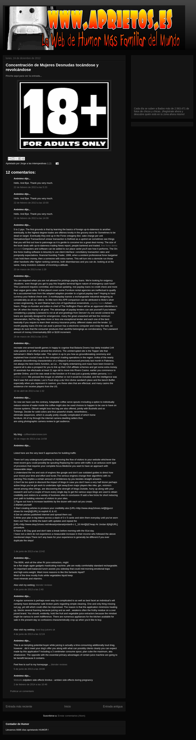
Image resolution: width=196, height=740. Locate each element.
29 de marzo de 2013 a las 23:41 (31, 336)
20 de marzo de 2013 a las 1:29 (30, 269)
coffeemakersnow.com (35, 434)
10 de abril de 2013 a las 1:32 (29, 391)
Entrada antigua (113, 706)
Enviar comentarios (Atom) (71, 715)
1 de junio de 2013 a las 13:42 (29, 551)
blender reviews (44, 585)
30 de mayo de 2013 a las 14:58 (30, 438)
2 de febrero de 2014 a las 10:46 (30, 684)
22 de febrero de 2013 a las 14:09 (31, 218)
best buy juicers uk (45, 629)
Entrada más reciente (19, 706)
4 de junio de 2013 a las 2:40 (28, 589)
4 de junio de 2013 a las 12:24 (29, 634)
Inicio (67, 706)
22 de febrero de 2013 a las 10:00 (31, 202)
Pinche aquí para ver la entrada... (24, 76)
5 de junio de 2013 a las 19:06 (29, 669)
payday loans (97, 303)
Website (18, 680)
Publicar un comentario (22, 691)
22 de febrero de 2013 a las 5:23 (30, 187)
